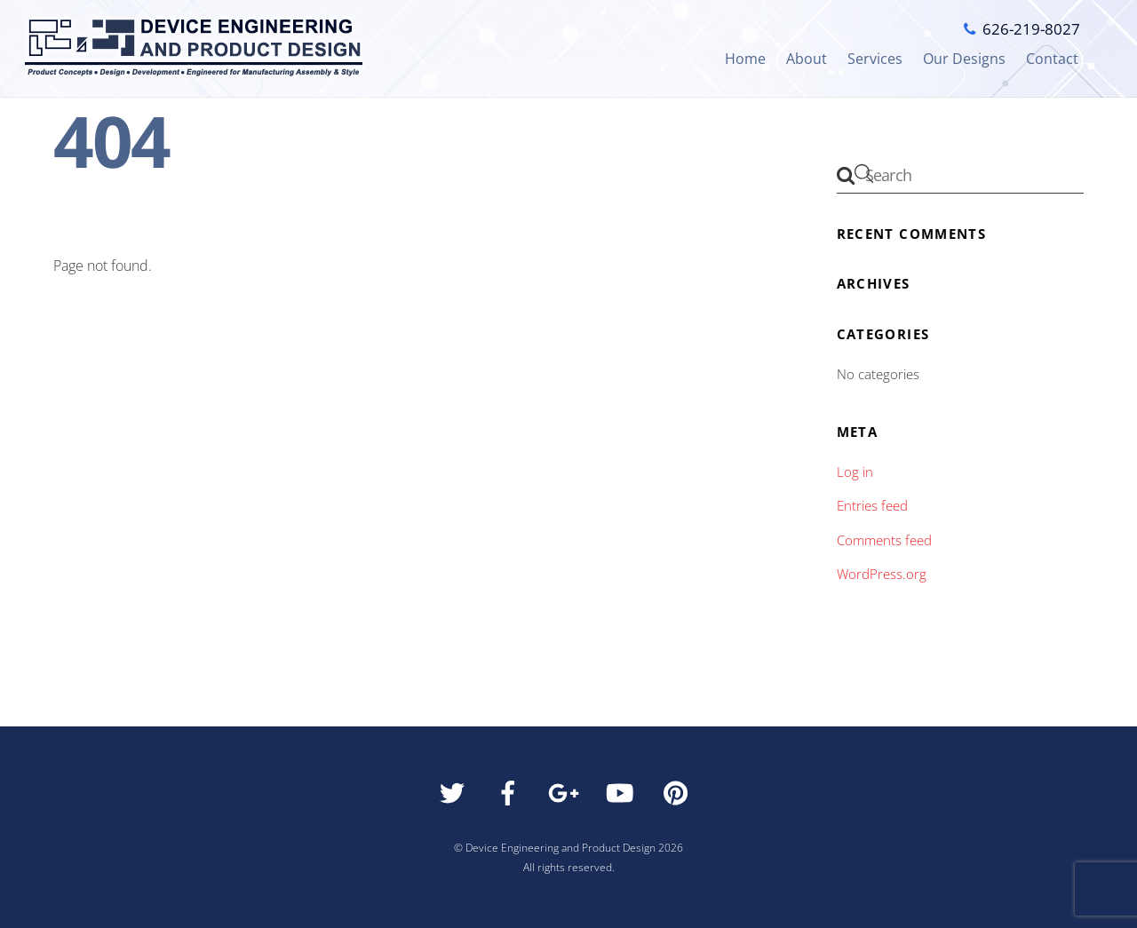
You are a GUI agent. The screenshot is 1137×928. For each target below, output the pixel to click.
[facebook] (511, 797)
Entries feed (872, 505)
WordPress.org (881, 574)
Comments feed (884, 540)
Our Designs (964, 58)
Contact (1052, 58)
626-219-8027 (1031, 29)
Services (874, 58)
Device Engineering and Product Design (560, 847)
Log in (855, 471)
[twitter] (455, 797)
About (806, 58)
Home (745, 58)
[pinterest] (679, 797)
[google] (567, 797)
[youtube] (623, 797)
